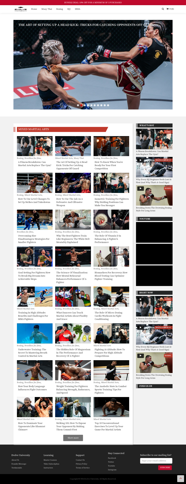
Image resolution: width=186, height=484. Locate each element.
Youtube (111, 466)
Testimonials (16, 468)
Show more (73, 437)
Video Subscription (51, 464)
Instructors (48, 468)
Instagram (112, 470)
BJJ (69, 9)
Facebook (112, 458)
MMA (77, 9)
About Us (15, 460)
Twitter (111, 462)
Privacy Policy (81, 464)
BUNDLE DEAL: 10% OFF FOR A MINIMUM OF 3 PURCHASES (93, 2)
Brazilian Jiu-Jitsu (163, 160)
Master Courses (50, 460)
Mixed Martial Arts (33, 129)
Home (34, 9)
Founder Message (18, 464)
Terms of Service (83, 468)
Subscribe (165, 467)
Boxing (59, 9)
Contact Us (80, 460)
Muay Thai (46, 9)
